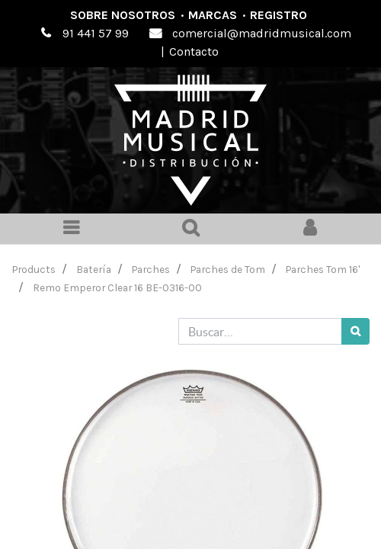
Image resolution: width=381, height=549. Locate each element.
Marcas (212, 15)
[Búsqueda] (355, 331)
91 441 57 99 (95, 33)
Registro (278, 15)
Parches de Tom (227, 269)
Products (34, 269)
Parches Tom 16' (323, 269)
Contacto (194, 51)
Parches (151, 269)
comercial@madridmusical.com (261, 33)
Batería (93, 269)
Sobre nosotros (122, 15)
